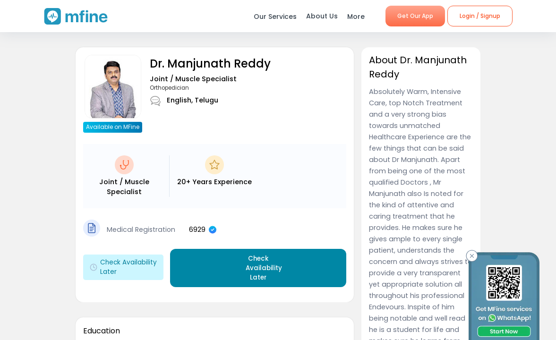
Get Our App (415, 16)
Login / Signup (480, 16)
